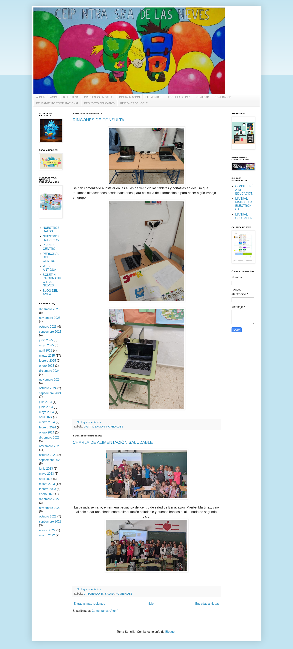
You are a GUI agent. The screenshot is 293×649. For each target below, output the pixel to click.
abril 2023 (45, 478)
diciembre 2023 (49, 437)
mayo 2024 (46, 412)
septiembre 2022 (50, 521)
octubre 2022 (47, 516)
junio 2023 (46, 468)
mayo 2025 (46, 345)
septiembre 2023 (50, 460)
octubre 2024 (47, 388)
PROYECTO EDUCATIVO (99, 103)
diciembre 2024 (49, 370)
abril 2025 (45, 350)
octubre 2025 (47, 326)
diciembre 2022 (49, 499)
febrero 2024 (47, 427)
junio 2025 (46, 340)
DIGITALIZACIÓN (129, 97)
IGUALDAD (202, 97)
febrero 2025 (47, 360)
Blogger (170, 631)
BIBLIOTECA (70, 97)
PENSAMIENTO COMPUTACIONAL (57, 103)
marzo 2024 (47, 422)
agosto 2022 (47, 530)
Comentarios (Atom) (105, 610)
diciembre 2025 (49, 309)
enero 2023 (46, 494)
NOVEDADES (223, 97)
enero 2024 (46, 432)
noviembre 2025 (50, 317)
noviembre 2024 (50, 379)
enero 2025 (46, 365)
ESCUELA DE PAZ (179, 97)
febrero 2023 (47, 489)
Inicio (150, 603)
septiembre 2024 (50, 393)
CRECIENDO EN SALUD (99, 97)
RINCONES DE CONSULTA (98, 119)
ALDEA (40, 97)
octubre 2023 (47, 454)
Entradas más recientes (89, 603)
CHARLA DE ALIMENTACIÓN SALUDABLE (113, 442)
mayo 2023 (46, 473)
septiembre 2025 (50, 331)
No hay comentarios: (89, 422)
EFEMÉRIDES (153, 97)
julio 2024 (45, 402)
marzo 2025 (47, 355)
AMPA (54, 97)
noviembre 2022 (50, 507)
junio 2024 (46, 407)
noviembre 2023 (50, 446)
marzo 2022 (47, 535)
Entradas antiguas (207, 603)
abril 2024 (45, 417)
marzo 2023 (47, 483)
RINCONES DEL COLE (134, 103)
